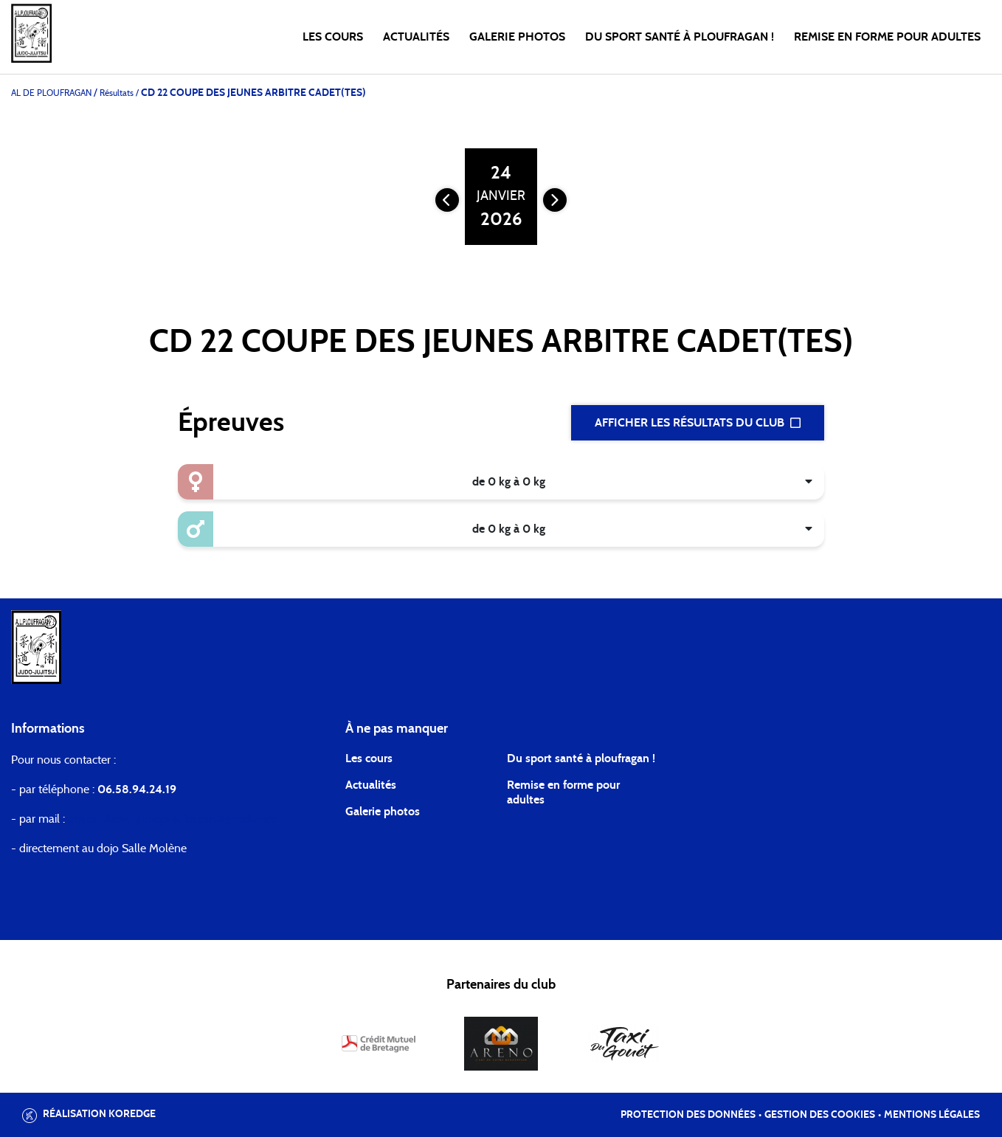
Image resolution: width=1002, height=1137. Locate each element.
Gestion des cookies (819, 1115)
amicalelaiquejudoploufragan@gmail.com (172, 819)
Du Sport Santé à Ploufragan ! (679, 37)
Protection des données (688, 1115)
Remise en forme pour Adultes (887, 37)
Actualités (416, 37)
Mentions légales (932, 1115)
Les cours (333, 37)
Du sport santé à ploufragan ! (581, 758)
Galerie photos (517, 37)
